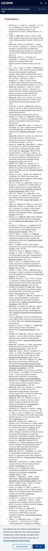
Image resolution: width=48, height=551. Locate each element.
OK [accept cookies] (39, 546)
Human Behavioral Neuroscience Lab (16, 10)
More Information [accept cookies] (22, 546)
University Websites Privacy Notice (16, 541)
